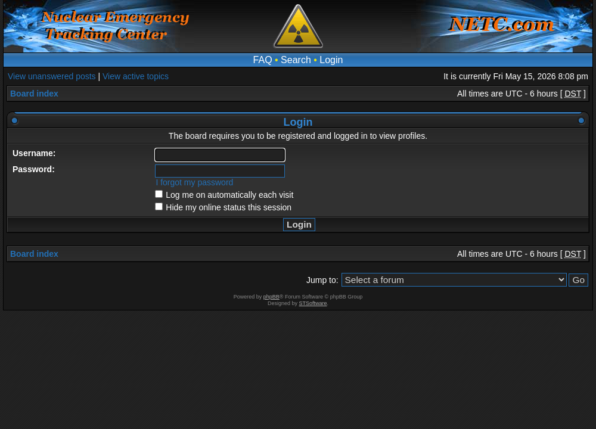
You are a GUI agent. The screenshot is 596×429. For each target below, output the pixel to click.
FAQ (262, 60)
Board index (34, 93)
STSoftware (313, 303)
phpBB (271, 297)
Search (296, 60)
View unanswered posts (52, 76)
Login (331, 60)
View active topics (136, 76)
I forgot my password (194, 182)
